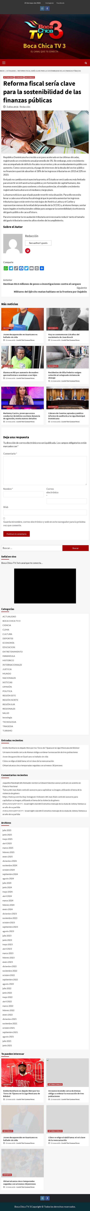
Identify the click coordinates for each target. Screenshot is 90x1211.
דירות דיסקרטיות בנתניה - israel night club (21, 810)
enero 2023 (8, 962)
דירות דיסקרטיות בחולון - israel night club (20, 803)
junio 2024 (7, 887)
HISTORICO (8, 660)
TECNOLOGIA (9, 722)
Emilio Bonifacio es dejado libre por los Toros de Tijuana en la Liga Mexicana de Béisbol (41, 748)
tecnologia (7, 717)
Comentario (10, 453)
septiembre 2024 (10, 874)
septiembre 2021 (10, 1032)
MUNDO (7, 673)
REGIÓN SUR (9, 704)
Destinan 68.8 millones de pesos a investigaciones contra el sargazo (45, 281)
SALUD (6, 713)
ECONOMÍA (19, 77)
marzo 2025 (8, 848)
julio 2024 (7, 883)
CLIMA (6, 629)
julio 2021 (7, 1041)
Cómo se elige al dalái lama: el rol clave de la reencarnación (28, 761)
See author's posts (38, 243)
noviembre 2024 (10, 865)
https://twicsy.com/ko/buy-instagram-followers (24, 796)
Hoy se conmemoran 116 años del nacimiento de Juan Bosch (63, 335)
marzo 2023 (8, 953)
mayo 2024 (7, 891)
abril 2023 (7, 949)
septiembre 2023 (10, 927)
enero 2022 (8, 1014)
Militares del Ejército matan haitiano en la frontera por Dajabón (45, 289)
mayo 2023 (7, 944)
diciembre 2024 (10, 861)
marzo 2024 (8, 900)
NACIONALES (29, 77)
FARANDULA (9, 656)
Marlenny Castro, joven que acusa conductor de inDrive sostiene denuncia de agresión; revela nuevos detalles (21, 416)
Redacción (25, 106)
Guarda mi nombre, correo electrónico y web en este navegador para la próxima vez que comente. (44, 523)
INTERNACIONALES (12, 664)
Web (5, 507)
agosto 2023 (8, 931)
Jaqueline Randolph (11, 783)
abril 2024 (7, 896)
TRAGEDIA (8, 726)
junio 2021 (7, 1045)
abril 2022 (7, 1001)
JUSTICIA (7, 669)
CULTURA (7, 634)
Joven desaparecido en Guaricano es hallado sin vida (25, 756)
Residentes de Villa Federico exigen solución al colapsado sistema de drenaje (64, 375)
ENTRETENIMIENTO (13, 651)
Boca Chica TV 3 (44, 46)
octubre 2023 (9, 922)
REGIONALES (9, 708)
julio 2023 (7, 935)
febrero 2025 (8, 852)
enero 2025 (8, 856)
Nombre (8, 488)
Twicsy (6, 790)
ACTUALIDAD (8, 77)
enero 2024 (8, 909)
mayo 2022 (7, 997)
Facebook (60, 3)
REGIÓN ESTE (9, 695)
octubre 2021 (9, 1028)
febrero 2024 (8, 905)
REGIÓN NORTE (10, 700)
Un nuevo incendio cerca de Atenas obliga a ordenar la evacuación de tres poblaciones (40, 752)
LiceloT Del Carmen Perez (25, 340)
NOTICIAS (7, 682)
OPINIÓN (7, 686)
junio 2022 (7, 992)
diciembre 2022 (10, 966)
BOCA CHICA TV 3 (11, 621)
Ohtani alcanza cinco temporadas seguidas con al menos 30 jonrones (32, 765)
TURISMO (7, 730)
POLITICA (7, 691)
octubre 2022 (9, 975)
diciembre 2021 (10, 1019)
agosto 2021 (8, 1036)
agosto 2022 (8, 984)
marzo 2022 (8, 1006)
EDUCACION (9, 647)
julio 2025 (7, 830)
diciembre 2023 (10, 913)
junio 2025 (7, 834)
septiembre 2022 (10, 979)
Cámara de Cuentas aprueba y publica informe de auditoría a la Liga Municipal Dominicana (66, 416)
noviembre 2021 (10, 1023)
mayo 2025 (7, 839)
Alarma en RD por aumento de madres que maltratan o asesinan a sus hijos (20, 373)
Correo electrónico (52, 492)
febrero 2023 (8, 957)
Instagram (49, 3)
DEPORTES (8, 638)
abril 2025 (7, 843)
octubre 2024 (9, 869)
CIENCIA (7, 625)
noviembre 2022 (10, 970)
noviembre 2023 (10, 918)
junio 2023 (7, 940)
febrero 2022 (8, 1010)
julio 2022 (7, 988)
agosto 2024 (8, 878)
